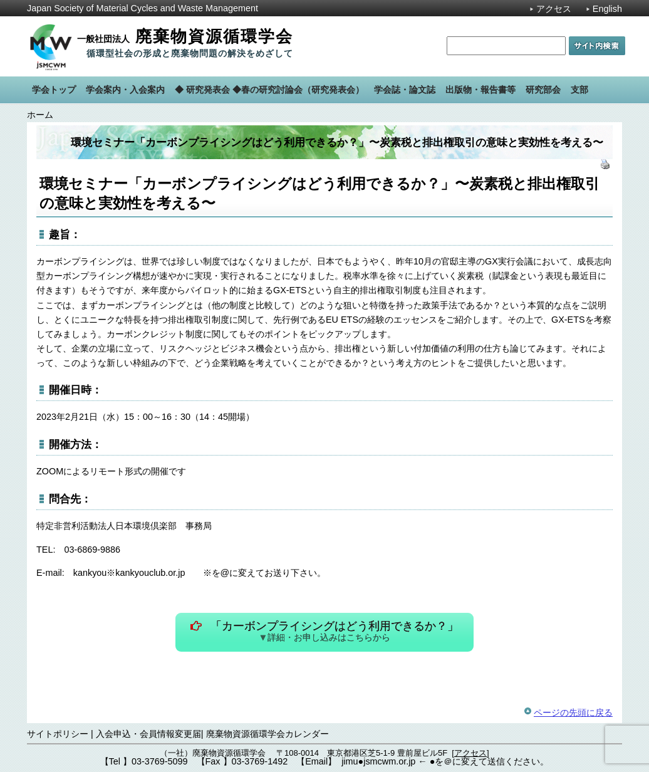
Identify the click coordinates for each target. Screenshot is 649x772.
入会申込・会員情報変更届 (148, 734)
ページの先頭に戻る (573, 712)
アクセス (553, 9)
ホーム (40, 115)
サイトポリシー (57, 734)
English (607, 9)
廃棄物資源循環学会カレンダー (267, 734)
